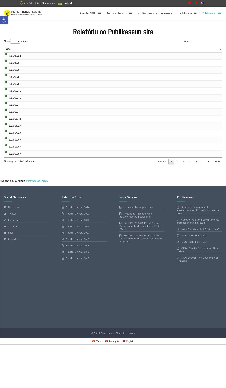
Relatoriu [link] (164, 101)
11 (209, 200)
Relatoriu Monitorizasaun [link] (184, 101)
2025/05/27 (12, 139)
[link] (4, 20)
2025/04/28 (12, 150)
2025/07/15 (12, 101)
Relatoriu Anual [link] (178, 116)
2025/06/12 (12, 131)
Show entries (16, 41)
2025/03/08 (12, 161)
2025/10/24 (12, 56)
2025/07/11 (12, 116)
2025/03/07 (12, 168)
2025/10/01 (12, 67)
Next (217, 200)
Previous (161, 200)
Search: (203, 41)
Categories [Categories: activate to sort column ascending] (166, 49)
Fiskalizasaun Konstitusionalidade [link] (177, 56)
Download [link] (212, 56)
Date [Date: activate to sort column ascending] (8, 49)
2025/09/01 (12, 78)
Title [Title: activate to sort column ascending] (23, 49)
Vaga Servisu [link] (167, 67)
